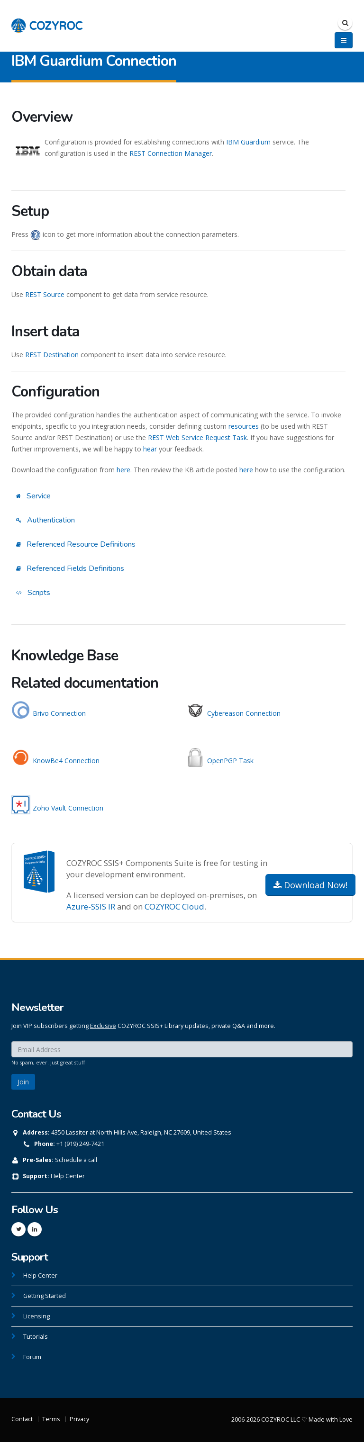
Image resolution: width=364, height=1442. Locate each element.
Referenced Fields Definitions (70, 568)
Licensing (36, 1316)
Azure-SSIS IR (90, 906)
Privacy (79, 1419)
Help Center (68, 1176)
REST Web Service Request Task (197, 437)
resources (243, 426)
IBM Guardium (248, 141)
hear (150, 448)
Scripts (33, 592)
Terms (51, 1419)
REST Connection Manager (170, 153)
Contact (22, 1419)
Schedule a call (76, 1160)
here (123, 469)
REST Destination (52, 354)
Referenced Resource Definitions (76, 544)
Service (33, 496)
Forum (32, 1357)
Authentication (45, 520)
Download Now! (310, 885)
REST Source (44, 294)
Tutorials (35, 1337)
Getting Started (44, 1296)
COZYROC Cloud (174, 906)
